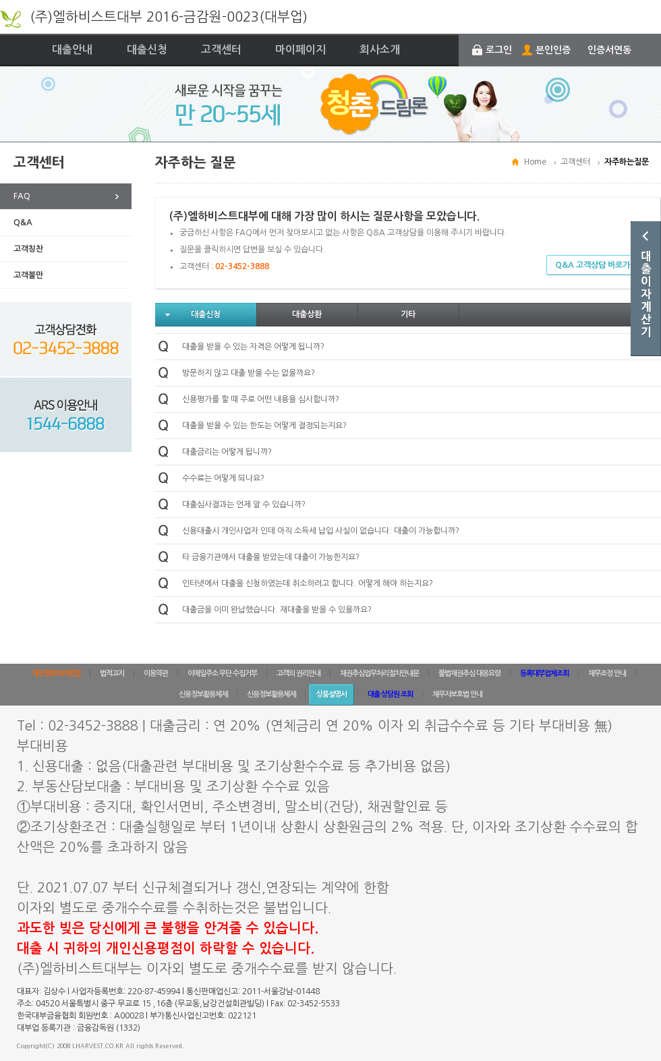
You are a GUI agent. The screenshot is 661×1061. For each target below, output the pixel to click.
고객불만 (28, 275)
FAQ (21, 196)
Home (535, 162)
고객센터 (221, 50)
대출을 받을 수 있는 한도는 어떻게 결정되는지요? (264, 426)
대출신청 (147, 50)
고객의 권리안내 (298, 673)
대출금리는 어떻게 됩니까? (227, 452)
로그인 (499, 50)
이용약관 (156, 673)
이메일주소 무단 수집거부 (222, 673)
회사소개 (380, 50)
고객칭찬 (28, 249)
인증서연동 (609, 50)
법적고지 (112, 673)
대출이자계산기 (646, 288)
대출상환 (307, 314)
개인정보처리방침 (56, 673)
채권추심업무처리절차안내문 (379, 673)
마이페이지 (300, 50)
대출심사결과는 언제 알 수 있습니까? (244, 504)
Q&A (22, 223)
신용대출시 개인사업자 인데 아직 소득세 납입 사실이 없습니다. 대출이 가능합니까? (320, 531)
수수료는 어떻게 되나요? (223, 478)
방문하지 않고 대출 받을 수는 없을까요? (248, 373)
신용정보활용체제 (203, 694)
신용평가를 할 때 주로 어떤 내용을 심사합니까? (260, 399)
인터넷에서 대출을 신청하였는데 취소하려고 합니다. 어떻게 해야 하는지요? (307, 583)
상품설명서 (331, 694)
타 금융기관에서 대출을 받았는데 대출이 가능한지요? (271, 557)
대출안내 (72, 50)
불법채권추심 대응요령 (469, 673)
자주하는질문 (626, 162)
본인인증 (553, 50)
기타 (408, 314)
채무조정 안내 (607, 673)
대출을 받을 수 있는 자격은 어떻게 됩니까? (253, 347)
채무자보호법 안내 (457, 694)
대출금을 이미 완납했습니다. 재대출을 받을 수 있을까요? (277, 610)
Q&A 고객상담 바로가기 (596, 265)
